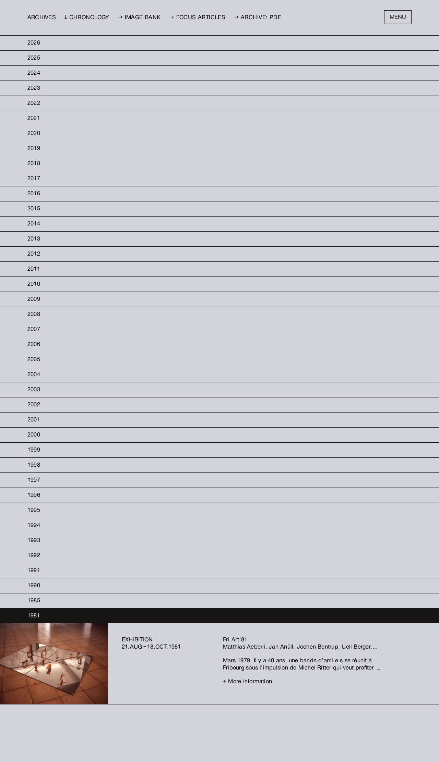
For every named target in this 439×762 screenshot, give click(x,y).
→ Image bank (139, 18)
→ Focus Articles (197, 18)
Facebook (202, 726)
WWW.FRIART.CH (168, 731)
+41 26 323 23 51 (167, 721)
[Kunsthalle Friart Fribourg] (252, 734)
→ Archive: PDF (257, 18)
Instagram (203, 721)
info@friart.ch (168, 726)
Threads (201, 731)
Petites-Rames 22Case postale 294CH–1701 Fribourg (125, 726)
